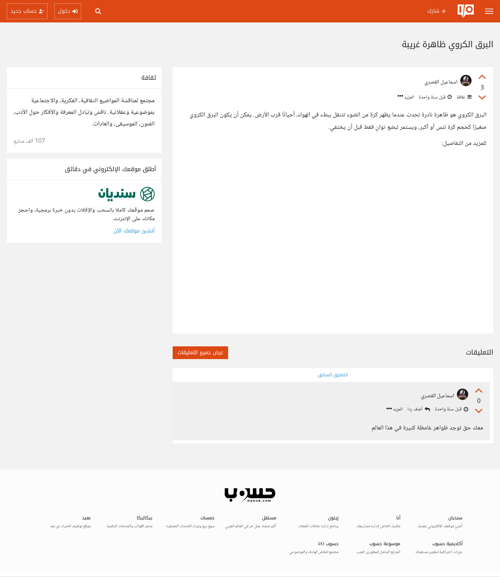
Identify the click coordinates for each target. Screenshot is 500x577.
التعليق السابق (333, 375)
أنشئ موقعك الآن (134, 231)
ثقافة (463, 97)
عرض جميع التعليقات (200, 352)
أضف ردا (418, 409)
